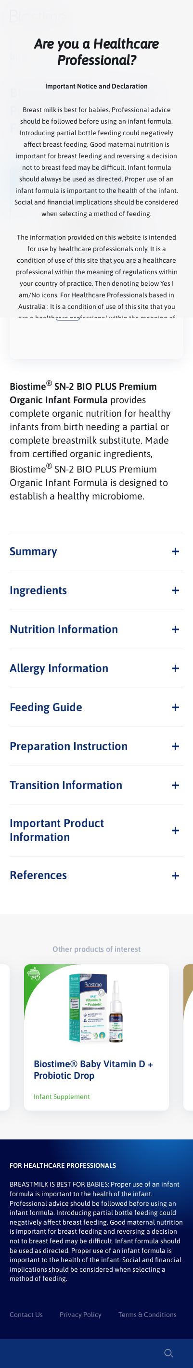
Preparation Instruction (69, 746)
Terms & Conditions (147, 1314)
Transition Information (66, 785)
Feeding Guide (46, 707)
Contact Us (26, 1314)
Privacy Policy (81, 1314)
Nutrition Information (64, 629)
